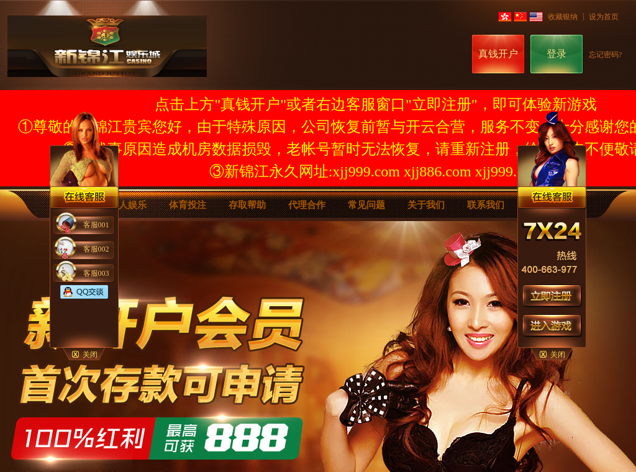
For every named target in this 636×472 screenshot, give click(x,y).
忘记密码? (605, 54)
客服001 (96, 224)
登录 (556, 53)
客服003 (96, 273)
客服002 (96, 249)
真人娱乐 (128, 205)
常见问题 (366, 205)
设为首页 (604, 16)
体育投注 (187, 205)
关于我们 (426, 205)
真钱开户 (498, 53)
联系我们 (485, 205)
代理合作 (306, 205)
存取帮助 (247, 205)
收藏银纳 (563, 16)
